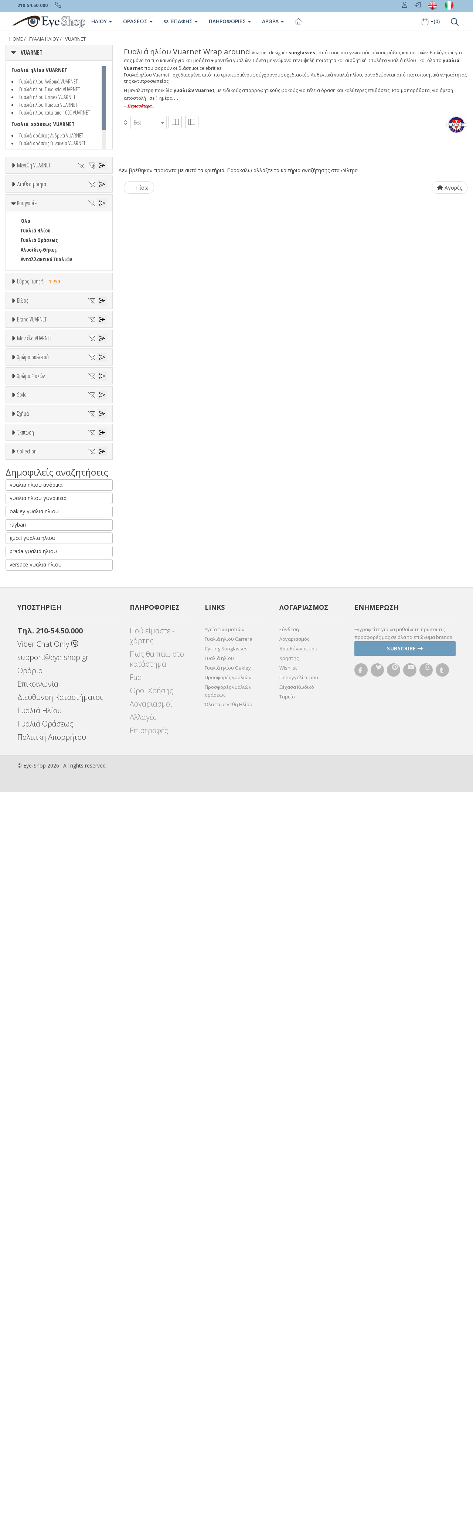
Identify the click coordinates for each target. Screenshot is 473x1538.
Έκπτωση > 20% (38, 1120)
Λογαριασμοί (151, 1449)
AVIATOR (30, 1027)
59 (30, 202)
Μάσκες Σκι (33, 495)
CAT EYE (29, 1037)
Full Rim (30, 962)
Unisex (28, 446)
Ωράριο (29, 1416)
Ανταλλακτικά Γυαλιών (46, 349)
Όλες (29, 1101)
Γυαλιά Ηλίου (44, 39)
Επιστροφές (149, 1476)
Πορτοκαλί (36, 805)
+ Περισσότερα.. (139, 106)
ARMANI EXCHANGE (40, 573)
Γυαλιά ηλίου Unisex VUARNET (47, 97)
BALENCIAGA (33, 592)
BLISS (27, 602)
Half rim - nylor (37, 972)
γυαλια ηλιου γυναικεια (38, 1243)
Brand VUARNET (32, 527)
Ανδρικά (29, 466)
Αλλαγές (143, 1463)
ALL (27, 767)
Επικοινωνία (37, 1430)
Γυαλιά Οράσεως (39, 330)
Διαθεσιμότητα (31, 234)
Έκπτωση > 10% (38, 1111)
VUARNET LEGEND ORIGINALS (51, 1186)
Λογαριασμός (294, 1384)
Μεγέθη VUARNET (33, 165)
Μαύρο (31, 815)
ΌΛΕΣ (26, 1157)
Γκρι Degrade (39, 888)
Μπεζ (30, 786)
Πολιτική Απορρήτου (51, 1483)
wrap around (35, 1018)
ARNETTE (30, 583)
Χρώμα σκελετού (33, 749)
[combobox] (148, 122)
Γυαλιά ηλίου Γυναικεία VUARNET (49, 89)
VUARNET (75, 39)
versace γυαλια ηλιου (36, 1310)
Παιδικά (29, 485)
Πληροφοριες (230, 21)
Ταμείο (287, 1442)
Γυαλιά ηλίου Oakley (228, 1413)
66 (23, 211)
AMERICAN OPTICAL (41, 564)
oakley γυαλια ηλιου (34, 1256)
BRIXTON (30, 621)
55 (73, 192)
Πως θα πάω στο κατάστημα (157, 1405)
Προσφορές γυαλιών (228, 1423)
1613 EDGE (31, 722)
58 (13, 202)
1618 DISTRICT (36, 732)
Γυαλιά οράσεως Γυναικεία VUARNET (52, 143)
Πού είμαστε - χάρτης (152, 1381)
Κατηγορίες (27, 293)
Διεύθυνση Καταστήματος (60, 1443)
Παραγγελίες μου (298, 1423)
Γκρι (29, 879)
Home (16, 39)
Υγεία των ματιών (224, 1375)
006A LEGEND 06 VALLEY (44, 703)
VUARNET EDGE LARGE (43, 1166)
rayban (18, 1270)
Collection (27, 1139)
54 (56, 192)
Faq (136, 1423)
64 (97, 202)
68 (39, 211)
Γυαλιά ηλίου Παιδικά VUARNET (48, 104)
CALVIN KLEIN (34, 640)
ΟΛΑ (25, 183)
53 (39, 192)
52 (23, 192)
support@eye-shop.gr (53, 1403)
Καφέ (30, 898)
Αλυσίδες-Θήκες (39, 339)
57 (89, 192)
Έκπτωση (25, 1083)
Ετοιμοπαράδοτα (43, 251)
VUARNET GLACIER (39, 1176)
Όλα (28, 271)
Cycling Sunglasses (226, 1394)
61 (63, 202)
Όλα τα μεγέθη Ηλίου (228, 1450)
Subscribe (405, 1394)
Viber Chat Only (47, 1390)
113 (24, 713)
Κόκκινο (32, 824)
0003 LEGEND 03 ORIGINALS (48, 684)
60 (47, 202)
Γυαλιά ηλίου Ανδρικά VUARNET (48, 81)
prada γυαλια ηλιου (33, 1296)
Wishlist (288, 1413)
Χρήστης (289, 1404)
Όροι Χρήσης (151, 1436)
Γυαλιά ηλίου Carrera (228, 1384)
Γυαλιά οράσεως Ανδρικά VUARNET (51, 135)
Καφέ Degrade (40, 908)
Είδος (22, 419)
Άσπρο (31, 776)
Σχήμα (23, 991)
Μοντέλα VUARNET (34, 657)
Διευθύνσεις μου (298, 1394)
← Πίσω (139, 187)
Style (22, 935)
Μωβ (29, 796)
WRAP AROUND (36, 1056)
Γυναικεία (31, 475)
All (23, 952)
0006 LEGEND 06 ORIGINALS (48, 693)
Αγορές (449, 187)
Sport (27, 456)
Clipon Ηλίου (38, 869)
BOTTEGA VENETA (39, 612)
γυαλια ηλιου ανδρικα (36, 1230)
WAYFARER (31, 1047)
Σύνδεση (289, 1375)
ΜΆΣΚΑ (28, 1066)
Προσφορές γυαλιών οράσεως (228, 1436)
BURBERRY (32, 631)
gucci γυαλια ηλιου (32, 1283)
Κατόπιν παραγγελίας (48, 261)
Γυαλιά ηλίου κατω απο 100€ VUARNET (54, 112)
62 (80, 202)
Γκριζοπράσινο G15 (45, 917)
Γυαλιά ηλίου (219, 1404)
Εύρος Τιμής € (40, 371)
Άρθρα (273, 21)
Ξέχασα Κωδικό (296, 1432)
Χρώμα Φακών (31, 842)
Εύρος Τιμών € (32, 389)
